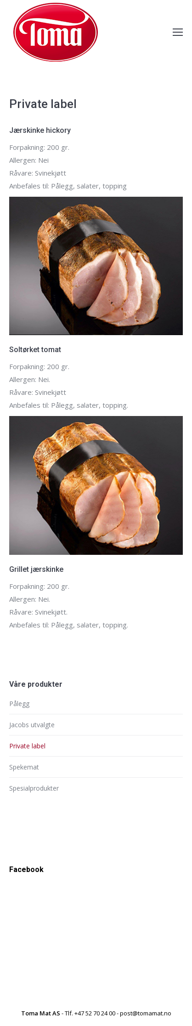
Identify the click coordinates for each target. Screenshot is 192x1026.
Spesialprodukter (34, 788)
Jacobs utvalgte (32, 724)
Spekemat (24, 767)
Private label (27, 745)
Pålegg (19, 703)
